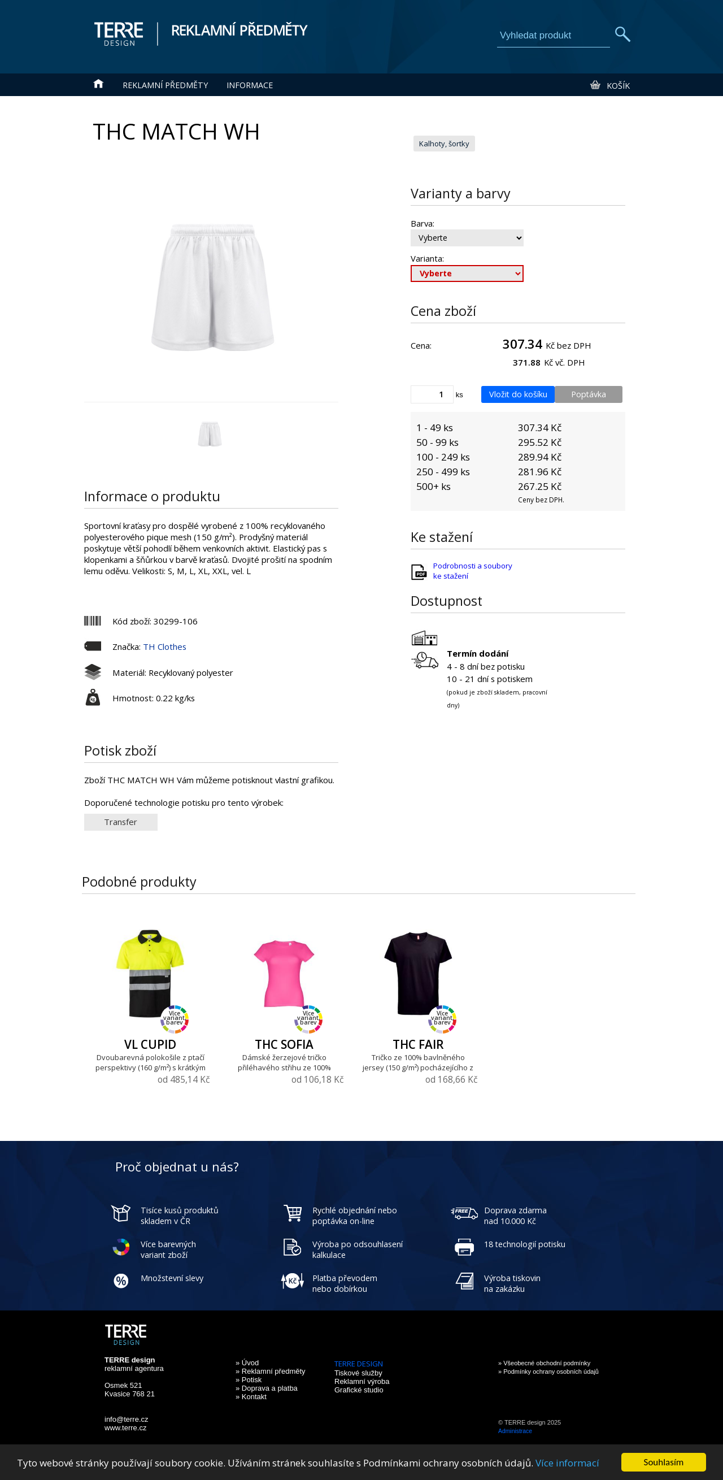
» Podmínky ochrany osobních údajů (548, 1371)
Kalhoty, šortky (444, 143)
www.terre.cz (125, 1427)
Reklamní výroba (362, 1381)
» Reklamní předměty (271, 1371)
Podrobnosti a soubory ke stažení (472, 571)
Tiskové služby (358, 1373)
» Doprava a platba (267, 1388)
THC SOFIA (284, 1044)
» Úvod (247, 1363)
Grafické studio (359, 1390)
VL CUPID (150, 1044)
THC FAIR (418, 1044)
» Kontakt (251, 1396)
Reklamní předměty (165, 85)
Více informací (567, 1462)
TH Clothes (164, 646)
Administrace (515, 1431)
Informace (250, 85)
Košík (609, 85)
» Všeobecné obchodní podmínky (544, 1363)
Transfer (120, 821)
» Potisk (249, 1379)
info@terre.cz (126, 1419)
